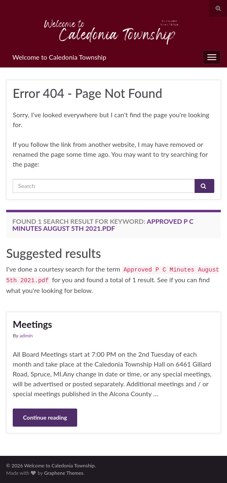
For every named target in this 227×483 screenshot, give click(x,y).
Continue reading (45, 417)
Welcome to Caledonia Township (59, 57)
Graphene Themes (63, 473)
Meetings (32, 324)
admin (26, 335)
